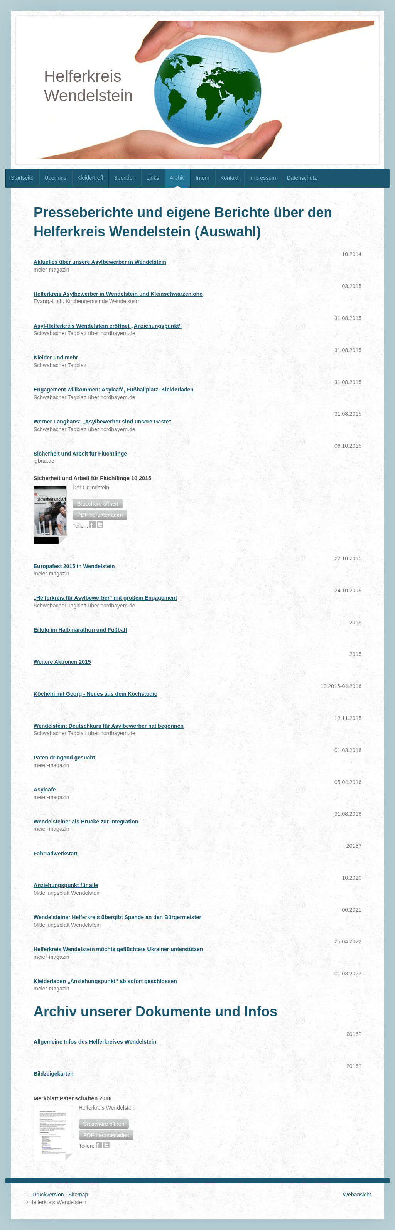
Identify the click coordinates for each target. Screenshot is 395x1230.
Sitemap (78, 1194)
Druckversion (44, 1194)
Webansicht (357, 1194)
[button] (98, 503)
